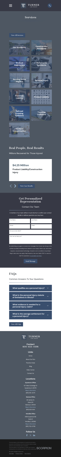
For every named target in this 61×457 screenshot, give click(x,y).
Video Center (30, 370)
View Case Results (26, 186)
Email (33, 225)
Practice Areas (30, 363)
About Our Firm (30, 359)
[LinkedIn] (34, 435)
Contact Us (30, 373)
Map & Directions (30, 390)
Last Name (34, 220)
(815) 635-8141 (30, 409)
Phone (11, 225)
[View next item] (15, 186)
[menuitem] (11, 454)
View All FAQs (16, 324)
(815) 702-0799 (30, 426)
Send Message (30, 261)
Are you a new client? (15, 231)
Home (30, 356)
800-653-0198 (30, 347)
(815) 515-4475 (30, 393)
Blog (30, 366)
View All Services (17, 35)
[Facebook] (27, 435)
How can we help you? (16, 236)
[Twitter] (30, 435)
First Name (12, 220)
